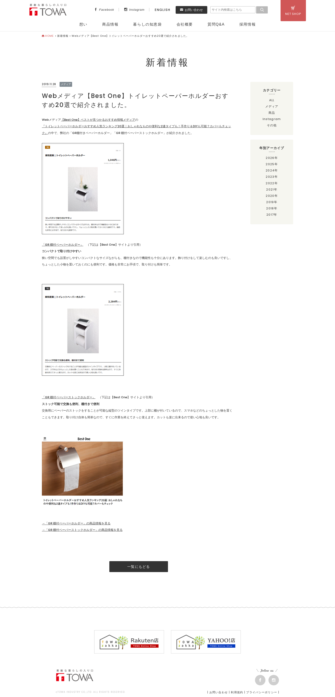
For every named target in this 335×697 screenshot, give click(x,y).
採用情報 (247, 24)
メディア (271, 106)
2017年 (271, 214)
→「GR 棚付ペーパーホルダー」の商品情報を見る (76, 523)
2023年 (272, 176)
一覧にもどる (138, 566)
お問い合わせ (191, 10)
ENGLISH (162, 9)
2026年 (272, 158)
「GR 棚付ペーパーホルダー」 (62, 244)
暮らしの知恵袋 (147, 24)
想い (83, 24)
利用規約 (237, 692)
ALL (272, 100)
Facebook (104, 9)
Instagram (134, 9)
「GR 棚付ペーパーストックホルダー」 (68, 397)
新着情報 (62, 36)
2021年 (271, 189)
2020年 (272, 196)
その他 (272, 125)
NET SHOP (293, 11)
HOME (48, 36)
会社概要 (185, 24)
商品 (271, 113)
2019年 (271, 202)
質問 (216, 24)
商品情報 (110, 24)
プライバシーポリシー (261, 692)
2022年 (272, 183)
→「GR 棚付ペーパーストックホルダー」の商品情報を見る (82, 530)
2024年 (272, 170)
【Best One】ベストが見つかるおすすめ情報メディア (98, 119)
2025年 (272, 164)
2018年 (271, 208)
